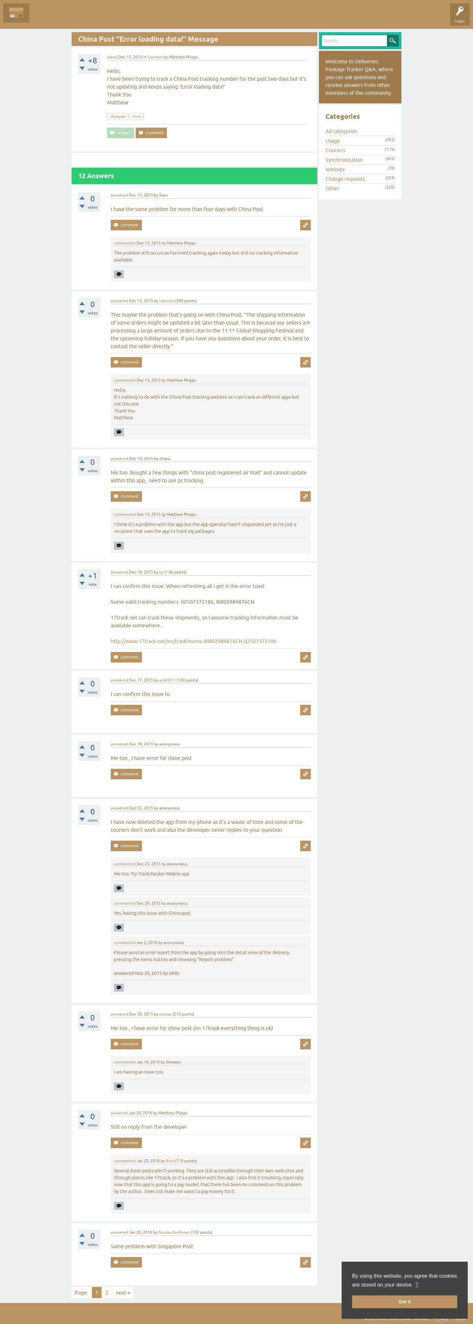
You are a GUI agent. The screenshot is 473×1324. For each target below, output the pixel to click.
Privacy (442, 1318)
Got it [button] (404, 1301)
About (460, 1318)
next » (123, 1292)
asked (112, 57)
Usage (333, 141)
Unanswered (71, 17)
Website (335, 169)
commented (125, 243)
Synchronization (344, 160)
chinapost (117, 116)
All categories (341, 131)
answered (119, 195)
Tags (96, 17)
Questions (43, 17)
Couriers (155, 57)
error (137, 116)
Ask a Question (150, 17)
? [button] (417, 1285)
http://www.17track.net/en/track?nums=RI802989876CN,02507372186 (194, 641)
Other (332, 188)
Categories (119, 17)
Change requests (345, 179)
